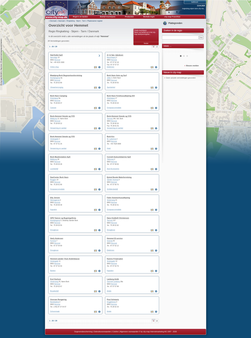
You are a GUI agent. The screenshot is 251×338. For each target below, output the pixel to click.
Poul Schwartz (113, 299)
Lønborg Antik (113, 279)
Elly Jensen (55, 198)
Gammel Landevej (113, 281)
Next (199, 50)
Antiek (109, 291)
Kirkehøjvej (54, 98)
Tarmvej (110, 119)
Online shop (54, 67)
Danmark (61, 21)
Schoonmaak (55, 311)
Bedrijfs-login (149, 17)
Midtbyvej (53, 119)
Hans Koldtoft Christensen (118, 218)
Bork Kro (110, 136)
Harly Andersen (56, 238)
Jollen (109, 78)
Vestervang (111, 200)
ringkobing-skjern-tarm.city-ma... (193, 8)
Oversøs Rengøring (58, 299)
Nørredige (53, 57)
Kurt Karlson (55, 279)
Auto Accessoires (113, 169)
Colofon (116, 332)
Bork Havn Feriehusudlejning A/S (121, 96)
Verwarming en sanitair (58, 128)
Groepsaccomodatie (114, 108)
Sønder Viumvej (112, 180)
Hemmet (57, 60)
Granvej (110, 241)
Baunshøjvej (111, 57)
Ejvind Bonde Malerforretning (119, 177)
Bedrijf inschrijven (107, 17)
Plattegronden (175, 23)
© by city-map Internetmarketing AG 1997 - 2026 (158, 332)
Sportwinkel (111, 87)
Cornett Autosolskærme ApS (119, 157)
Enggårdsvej (111, 302)
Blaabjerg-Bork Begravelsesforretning (66, 75)
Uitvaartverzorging (56, 87)
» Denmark (53, 21)
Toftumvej (110, 159)
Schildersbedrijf (112, 189)
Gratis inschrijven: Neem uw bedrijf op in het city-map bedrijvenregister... (145, 32)
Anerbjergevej (55, 78)
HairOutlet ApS (56, 55)
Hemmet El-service (115, 238)
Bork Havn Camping (58, 96)
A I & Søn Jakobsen (115, 55)
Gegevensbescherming (83, 332)
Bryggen (53, 180)
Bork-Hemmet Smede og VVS (62, 116)
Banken (53, 271)
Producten (129, 17)
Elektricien (110, 67)
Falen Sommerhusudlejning (118, 198)
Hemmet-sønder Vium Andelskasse (65, 259)
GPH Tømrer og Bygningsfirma (63, 218)
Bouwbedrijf (54, 291)
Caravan (53, 108)
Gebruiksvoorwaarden (102, 332)
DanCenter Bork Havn (59, 177)
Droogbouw (54, 230)
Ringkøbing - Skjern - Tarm (76, 21)
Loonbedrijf (54, 169)
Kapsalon (53, 209)
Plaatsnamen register (95, 21)
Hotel (109, 148)
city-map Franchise (172, 17)
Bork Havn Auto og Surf (117, 75)
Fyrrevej (53, 241)
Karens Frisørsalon (115, 259)
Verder (146, 43)
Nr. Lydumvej (111, 139)
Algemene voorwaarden (129, 332)
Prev (168, 50)
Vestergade (54, 139)
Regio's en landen (80, 17)
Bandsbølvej (54, 302)
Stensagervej (55, 200)
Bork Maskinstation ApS (60, 157)
